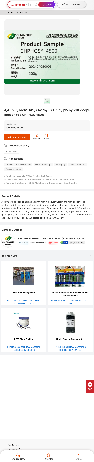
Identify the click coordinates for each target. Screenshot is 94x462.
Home (10, 12)
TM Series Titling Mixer (24, 292)
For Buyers (13, 445)
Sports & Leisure (13, 169)
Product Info (21, 12)
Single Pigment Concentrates (70, 339)
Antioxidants (12, 152)
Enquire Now (18, 458)
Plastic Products (77, 164)
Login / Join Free (15, 449)
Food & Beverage (43, 164)
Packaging (60, 164)
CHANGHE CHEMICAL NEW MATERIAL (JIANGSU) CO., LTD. (51, 238)
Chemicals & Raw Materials (18, 164)
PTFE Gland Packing (24, 339)
